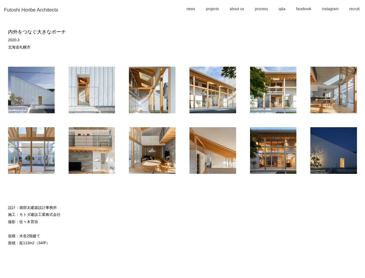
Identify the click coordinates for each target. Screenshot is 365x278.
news (190, 9)
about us (237, 9)
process (261, 9)
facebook (303, 9)
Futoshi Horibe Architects (31, 10)
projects (212, 9)
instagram (330, 9)
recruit (354, 9)
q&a (282, 9)
